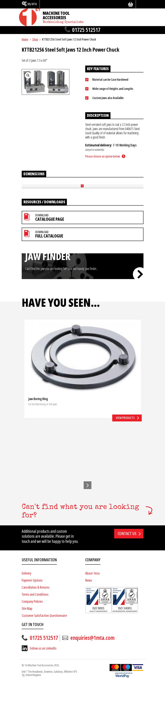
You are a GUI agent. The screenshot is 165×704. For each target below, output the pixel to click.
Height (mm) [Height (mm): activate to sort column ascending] (53, 189)
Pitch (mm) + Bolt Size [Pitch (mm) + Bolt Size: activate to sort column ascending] (87, 189)
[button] (87, 505)
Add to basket (132, 203)
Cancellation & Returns (35, 607)
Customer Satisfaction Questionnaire (44, 635)
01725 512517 (86, 30)
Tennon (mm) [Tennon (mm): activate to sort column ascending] (75, 189)
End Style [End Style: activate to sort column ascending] (97, 189)
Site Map (27, 628)
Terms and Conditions (35, 614)
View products (125, 438)
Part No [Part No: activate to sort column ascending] (26, 189)
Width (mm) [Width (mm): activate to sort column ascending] (64, 189)
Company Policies (32, 621)
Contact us (127, 554)
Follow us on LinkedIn (43, 668)
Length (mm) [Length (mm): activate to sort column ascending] (41, 189)
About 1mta (92, 593)
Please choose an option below (102, 156)
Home (25, 39)
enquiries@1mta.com (92, 658)
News (88, 600)
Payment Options (32, 600)
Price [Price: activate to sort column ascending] (108, 189)
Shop (35, 39)
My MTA (32, 4)
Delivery (26, 593)
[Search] (141, 4)
